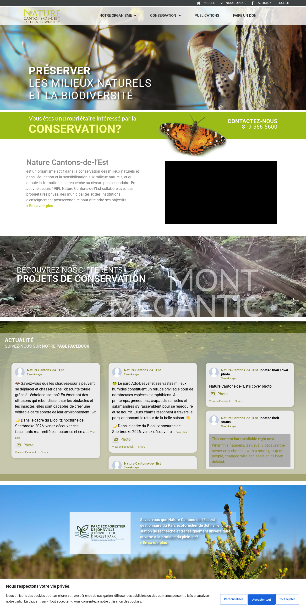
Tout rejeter (248, 599)
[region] (153, 595)
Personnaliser (212, 599)
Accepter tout (283, 599)
